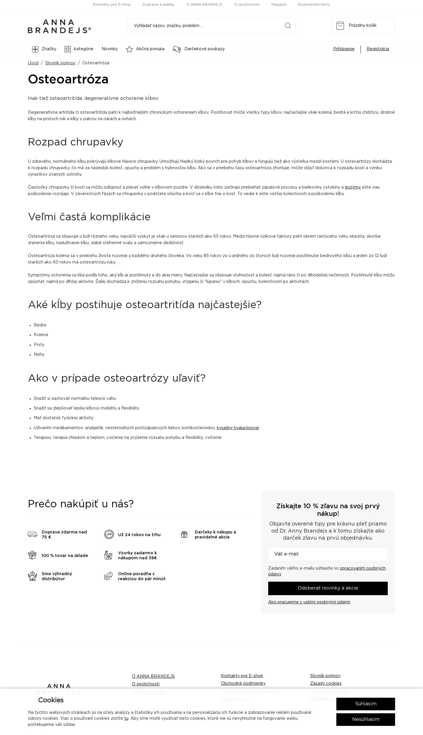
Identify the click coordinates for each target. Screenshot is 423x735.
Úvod (33, 63)
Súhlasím (366, 704)
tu (126, 718)
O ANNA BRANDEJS (204, 4)
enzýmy (353, 187)
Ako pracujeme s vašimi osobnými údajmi (309, 602)
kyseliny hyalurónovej (238, 428)
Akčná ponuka (145, 49)
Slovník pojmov (60, 63)
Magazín (278, 4)
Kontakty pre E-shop (112, 4)
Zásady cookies (326, 684)
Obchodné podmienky (243, 684)
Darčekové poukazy (199, 49)
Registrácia (378, 49)
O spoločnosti (247, 4)
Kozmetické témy (314, 4)
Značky (44, 49)
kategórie (79, 49)
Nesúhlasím (366, 719)
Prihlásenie (344, 49)
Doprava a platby (158, 4)
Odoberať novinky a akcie (328, 588)
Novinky (110, 49)
